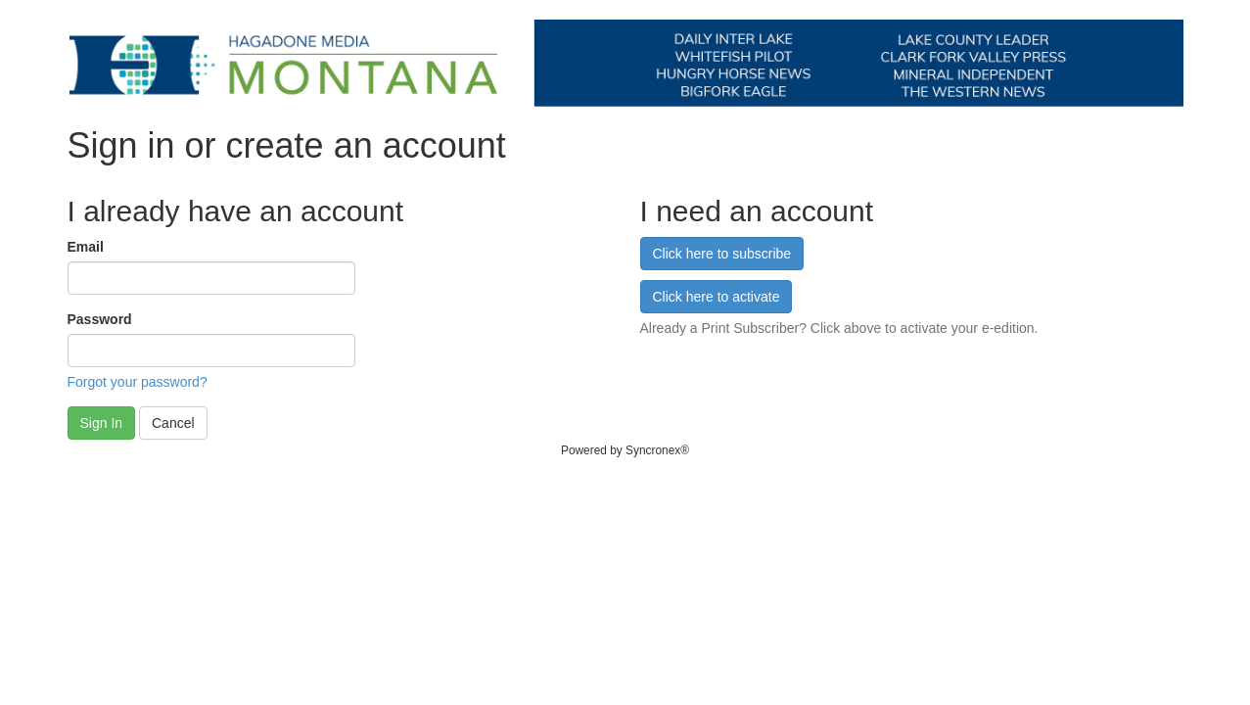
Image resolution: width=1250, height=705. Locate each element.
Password (100, 319)
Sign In (101, 423)
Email (86, 247)
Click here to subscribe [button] (722, 253)
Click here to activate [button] (716, 297)
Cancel (173, 423)
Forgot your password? (138, 382)
